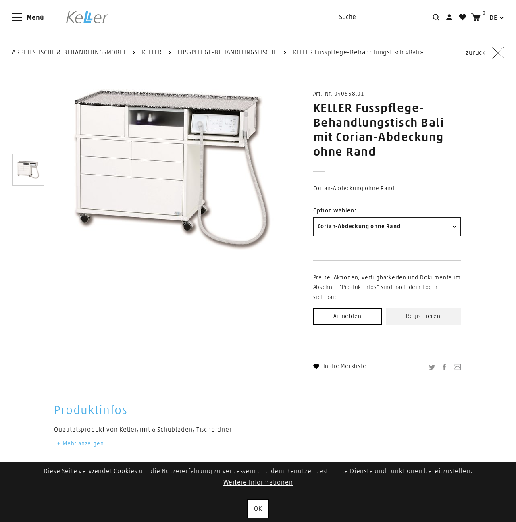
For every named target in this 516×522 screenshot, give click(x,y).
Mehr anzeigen (80, 444)
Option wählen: (334, 211)
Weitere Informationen (258, 482)
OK (258, 508)
